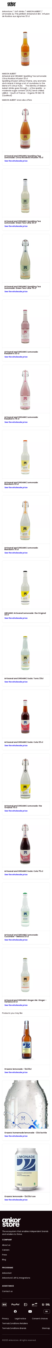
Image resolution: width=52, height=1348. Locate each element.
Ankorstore (7, 11)
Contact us (7, 1291)
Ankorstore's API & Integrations (16, 1278)
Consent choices (40, 1318)
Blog (4, 1259)
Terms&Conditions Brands (14, 1328)
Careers (5, 1250)
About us (6, 1245)
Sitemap (46, 1328)
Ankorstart (7, 1273)
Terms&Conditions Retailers (15, 1323)
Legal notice (20, 1318)
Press (4, 1254)
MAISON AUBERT (34, 11)
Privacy (5, 1318)
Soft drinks (19, 11)
